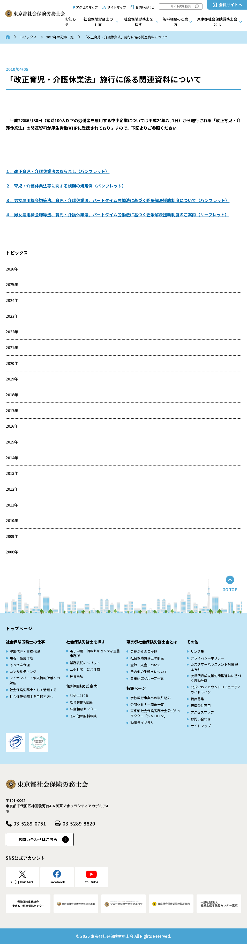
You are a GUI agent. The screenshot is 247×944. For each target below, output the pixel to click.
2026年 (12, 269)
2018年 (12, 394)
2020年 (12, 363)
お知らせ (70, 21)
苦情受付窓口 (201, 705)
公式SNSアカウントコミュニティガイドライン (216, 689)
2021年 (12, 347)
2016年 (12, 426)
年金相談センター (83, 708)
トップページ (19, 628)
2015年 (12, 442)
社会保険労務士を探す (138, 21)
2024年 (12, 300)
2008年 (12, 551)
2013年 (12, 473)
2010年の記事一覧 (60, 36)
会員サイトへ (230, 4)
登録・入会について (145, 664)
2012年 (12, 489)
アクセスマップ (87, 7)
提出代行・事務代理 (25, 651)
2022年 (12, 331)
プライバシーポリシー (207, 658)
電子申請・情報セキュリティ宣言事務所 (95, 653)
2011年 (12, 505)
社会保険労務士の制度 (147, 658)
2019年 (12, 378)
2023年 (12, 316)
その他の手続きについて (148, 671)
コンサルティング (23, 671)
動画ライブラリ (142, 722)
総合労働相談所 (81, 702)
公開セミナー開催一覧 (147, 704)
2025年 (12, 284)
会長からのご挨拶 (143, 651)
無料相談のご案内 (175, 21)
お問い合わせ (145, 7)
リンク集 (197, 651)
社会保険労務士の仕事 (98, 21)
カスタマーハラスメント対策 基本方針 (214, 667)
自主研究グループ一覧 (147, 678)
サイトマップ (116, 7)
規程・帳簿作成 (21, 658)
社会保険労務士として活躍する (33, 689)
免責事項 (76, 676)
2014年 (12, 457)
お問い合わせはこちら (38, 839)
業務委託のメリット (85, 662)
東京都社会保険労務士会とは (217, 21)
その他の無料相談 (83, 715)
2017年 (12, 410)
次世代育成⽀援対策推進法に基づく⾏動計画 (216, 678)
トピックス (28, 36)
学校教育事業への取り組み (150, 697)
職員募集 (197, 698)
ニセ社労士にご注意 (85, 669)
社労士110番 (79, 695)
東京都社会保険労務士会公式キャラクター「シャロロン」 (155, 713)
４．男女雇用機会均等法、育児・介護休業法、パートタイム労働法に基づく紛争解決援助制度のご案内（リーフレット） (117, 214)
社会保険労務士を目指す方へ (31, 696)
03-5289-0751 (29, 823)
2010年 (12, 520)
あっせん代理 (20, 664)
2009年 (12, 536)
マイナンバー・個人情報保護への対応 (35, 680)
